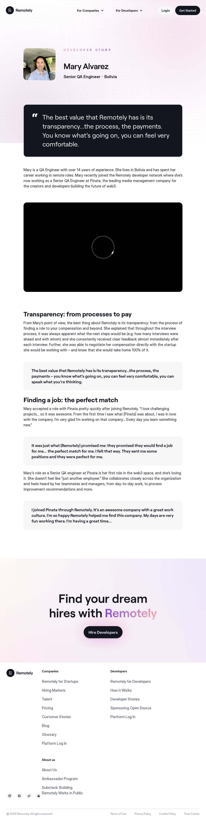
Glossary (49, 734)
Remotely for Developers (130, 681)
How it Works (121, 690)
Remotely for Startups (60, 681)
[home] (19, 10)
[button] (90, 10)
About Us (49, 770)
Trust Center (192, 813)
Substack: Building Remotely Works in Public (62, 790)
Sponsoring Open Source (130, 708)
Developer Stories (125, 699)
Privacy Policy (143, 813)
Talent (47, 699)
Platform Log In (54, 743)
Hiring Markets (54, 690)
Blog (45, 726)
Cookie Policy (167, 813)
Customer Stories (56, 717)
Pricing (47, 708)
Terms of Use (118, 813)
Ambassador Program (60, 779)
